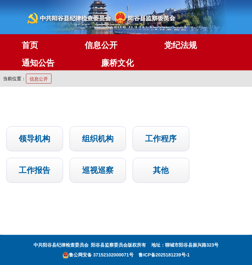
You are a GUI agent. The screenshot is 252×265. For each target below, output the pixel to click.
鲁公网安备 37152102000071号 (98, 254)
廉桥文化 (117, 62)
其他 (161, 170)
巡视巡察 (98, 170)
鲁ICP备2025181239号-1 (164, 254)
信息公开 (101, 45)
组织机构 (98, 138)
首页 (30, 45)
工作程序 (161, 138)
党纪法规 (180, 45)
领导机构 (34, 138)
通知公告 (38, 62)
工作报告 (34, 170)
